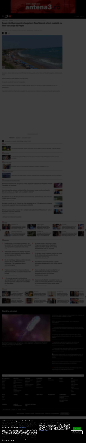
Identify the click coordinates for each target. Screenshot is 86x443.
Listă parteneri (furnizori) (43, 430)
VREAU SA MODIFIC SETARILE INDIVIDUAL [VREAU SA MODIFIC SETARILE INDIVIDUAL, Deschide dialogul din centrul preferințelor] (76, 432)
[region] (43, 431)
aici (10, 435)
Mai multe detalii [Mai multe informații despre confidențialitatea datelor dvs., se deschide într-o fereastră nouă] (22, 427)
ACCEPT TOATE (76, 428)
